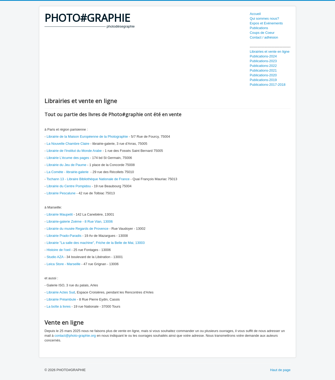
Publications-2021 (263, 70)
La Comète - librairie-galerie (68, 172)
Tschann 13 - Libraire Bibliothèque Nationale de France (88, 179)
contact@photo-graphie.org (75, 336)
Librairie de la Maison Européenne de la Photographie (87, 136)
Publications (259, 28)
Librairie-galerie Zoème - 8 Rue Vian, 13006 (79, 221)
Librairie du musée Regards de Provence (77, 229)
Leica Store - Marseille (63, 264)
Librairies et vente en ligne (269, 51)
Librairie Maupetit (60, 214)
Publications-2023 (263, 61)
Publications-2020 (263, 75)
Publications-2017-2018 (268, 85)
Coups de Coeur (262, 33)
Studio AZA (55, 257)
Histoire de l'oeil (59, 250)
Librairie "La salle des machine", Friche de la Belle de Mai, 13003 (96, 243)
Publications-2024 (263, 56)
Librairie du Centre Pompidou (69, 186)
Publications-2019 (263, 80)
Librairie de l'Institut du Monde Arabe (74, 151)
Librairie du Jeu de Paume (66, 165)
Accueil (255, 14)
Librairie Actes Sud (60, 292)
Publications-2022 (263, 66)
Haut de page (280, 370)
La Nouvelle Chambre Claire (68, 144)
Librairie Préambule (61, 299)
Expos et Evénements (266, 23)
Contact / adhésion (264, 37)
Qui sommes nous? (264, 18)
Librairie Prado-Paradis (64, 236)
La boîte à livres (59, 306)
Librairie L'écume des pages (68, 158)
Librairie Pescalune (61, 193)
